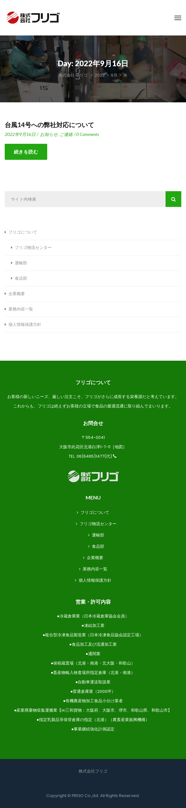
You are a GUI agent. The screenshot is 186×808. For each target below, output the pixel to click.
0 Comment (87, 134)
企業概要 (16, 293)
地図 (119, 447)
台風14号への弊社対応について (49, 125)
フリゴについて (22, 232)
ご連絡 (66, 134)
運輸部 (21, 263)
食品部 (21, 278)
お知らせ (49, 134)
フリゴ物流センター (33, 247)
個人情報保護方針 (24, 324)
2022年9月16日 (20, 134)
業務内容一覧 (20, 309)
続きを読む (26, 152)
